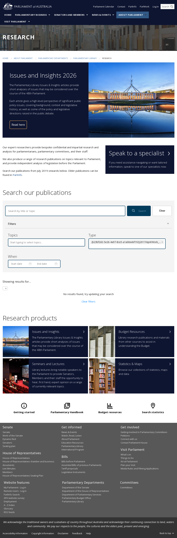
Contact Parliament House (134, 442)
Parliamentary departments (53, 58)
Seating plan (9, 446)
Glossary (8, 508)
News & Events (101, 14)
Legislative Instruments (73, 472)
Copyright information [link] (42, 533)
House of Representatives (16, 458)
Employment (10, 501)
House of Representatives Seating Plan (23, 475)
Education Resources (72, 442)
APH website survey (14, 498)
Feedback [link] (77, 533)
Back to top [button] (167, 533)
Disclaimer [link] (63, 533)
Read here (18, 125)
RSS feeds (9, 512)
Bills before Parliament (73, 461)
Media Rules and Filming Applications (140, 468)
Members (8, 472)
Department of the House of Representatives (85, 490)
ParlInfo (132, 6)
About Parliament (131, 14)
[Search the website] (167, 6)
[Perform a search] (171, 6)
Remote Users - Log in (15, 490)
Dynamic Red (9, 439)
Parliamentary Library (85, 58)
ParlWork (144, 6)
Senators (7, 442)
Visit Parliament (15, 21)
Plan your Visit (128, 465)
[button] (88, 224)
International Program (73, 449)
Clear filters (88, 301)
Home (8, 14)
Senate (6, 432)
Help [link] (88, 533)
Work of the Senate (13, 435)
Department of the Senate (75, 487)
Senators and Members (69, 14)
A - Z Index (9, 505)
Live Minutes (9, 468)
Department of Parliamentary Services (81, 494)
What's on (126, 454)
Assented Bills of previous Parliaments (81, 465)
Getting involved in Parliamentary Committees (144, 432)
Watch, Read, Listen (72, 435)
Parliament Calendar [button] (103, 6)
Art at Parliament (129, 461)
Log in (156, 6)
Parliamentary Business (31, 14)
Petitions (125, 435)
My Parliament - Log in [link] (15, 487)
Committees (126, 487)
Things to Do (127, 458)
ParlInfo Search (12, 494)
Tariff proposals (70, 468)
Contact (121, 6)
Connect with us (129, 439)
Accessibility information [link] (15, 533)
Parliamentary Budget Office (76, 498)
